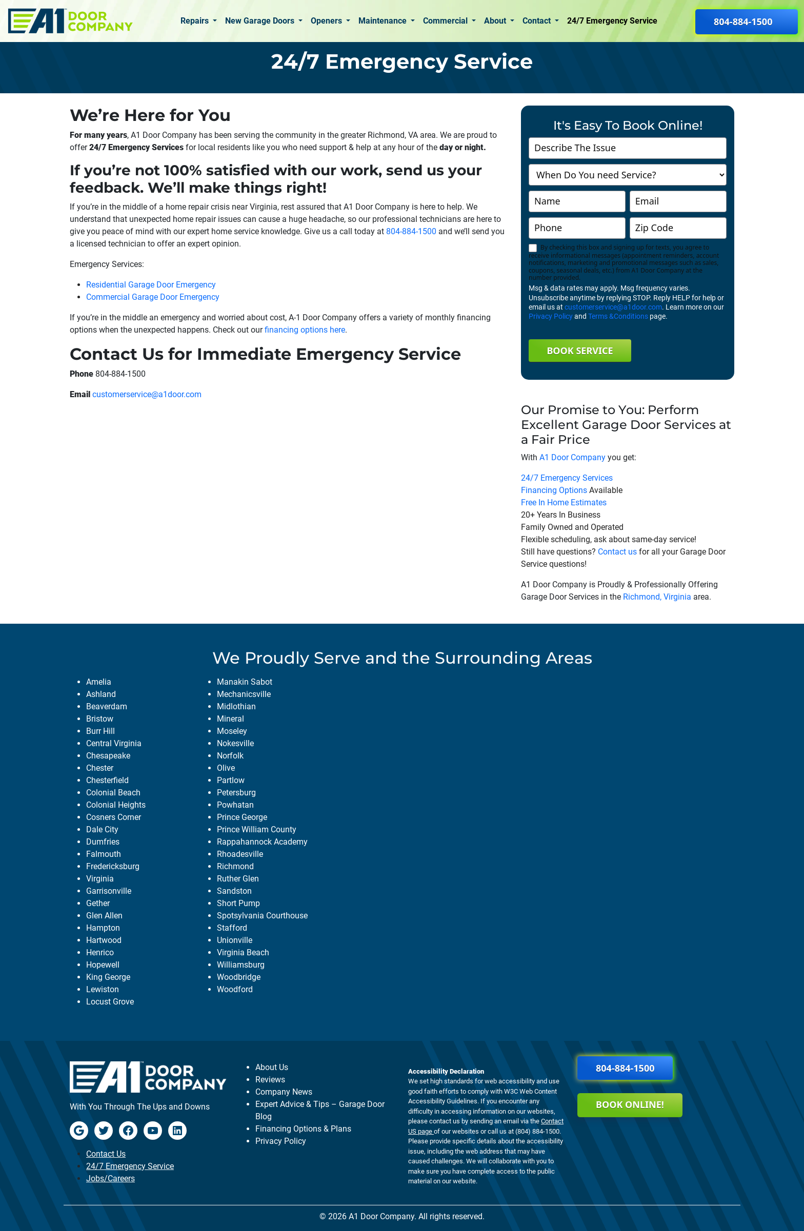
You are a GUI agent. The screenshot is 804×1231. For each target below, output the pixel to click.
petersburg (236, 792)
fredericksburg (112, 866)
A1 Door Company (572, 457)
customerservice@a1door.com (147, 394)
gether (98, 903)
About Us (271, 1067)
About (496, 21)
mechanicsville (244, 694)
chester (99, 768)
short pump (238, 903)
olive (226, 768)
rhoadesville (240, 854)
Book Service (580, 350)
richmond (235, 866)
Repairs (195, 21)
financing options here (305, 330)
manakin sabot (244, 682)
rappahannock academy (262, 842)
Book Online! (630, 1104)
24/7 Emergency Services (567, 478)
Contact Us (106, 1154)
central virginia (114, 743)
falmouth (103, 854)
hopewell (102, 965)
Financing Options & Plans (303, 1129)
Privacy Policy (551, 316)
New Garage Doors (260, 21)
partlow (231, 780)
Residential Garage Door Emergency (151, 285)
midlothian (236, 706)
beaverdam (106, 706)
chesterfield (107, 780)
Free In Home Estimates (564, 502)
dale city (102, 829)
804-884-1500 (411, 231)
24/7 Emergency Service (612, 21)
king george (108, 977)
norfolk (230, 756)
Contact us (617, 552)
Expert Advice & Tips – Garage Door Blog (320, 1110)
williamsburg (241, 965)
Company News (283, 1092)
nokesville (235, 743)
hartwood (104, 940)
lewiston (102, 989)
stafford (232, 928)
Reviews (270, 1079)
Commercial (446, 21)
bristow (99, 719)
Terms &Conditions (618, 316)
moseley (232, 731)
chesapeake (108, 756)
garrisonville (108, 891)
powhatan (235, 805)
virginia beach (243, 952)
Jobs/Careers (110, 1178)
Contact (537, 21)
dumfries (102, 842)
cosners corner (113, 817)
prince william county (256, 829)
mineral (230, 719)
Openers (327, 21)
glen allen (104, 915)
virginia (100, 879)
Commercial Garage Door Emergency (152, 297)
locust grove (110, 1002)
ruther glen (238, 879)
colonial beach (113, 792)
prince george (242, 817)
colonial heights (116, 805)
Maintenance (383, 21)
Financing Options (554, 490)
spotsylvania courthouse (262, 915)
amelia (98, 682)
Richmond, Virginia (657, 597)
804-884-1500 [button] (743, 21)
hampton (103, 928)
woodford (235, 989)
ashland (101, 694)
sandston (234, 891)
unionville (234, 940)
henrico (100, 952)
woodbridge (238, 977)
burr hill (100, 731)
